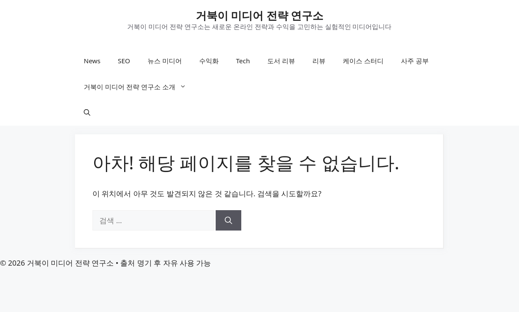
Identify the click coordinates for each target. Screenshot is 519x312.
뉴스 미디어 (165, 60)
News (92, 60)
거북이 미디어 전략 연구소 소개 (139, 87)
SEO (124, 60)
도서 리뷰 (281, 60)
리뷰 (318, 60)
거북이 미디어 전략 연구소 (260, 15)
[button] (87, 113)
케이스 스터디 (363, 60)
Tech (243, 60)
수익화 (209, 60)
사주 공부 (415, 60)
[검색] (228, 220)
